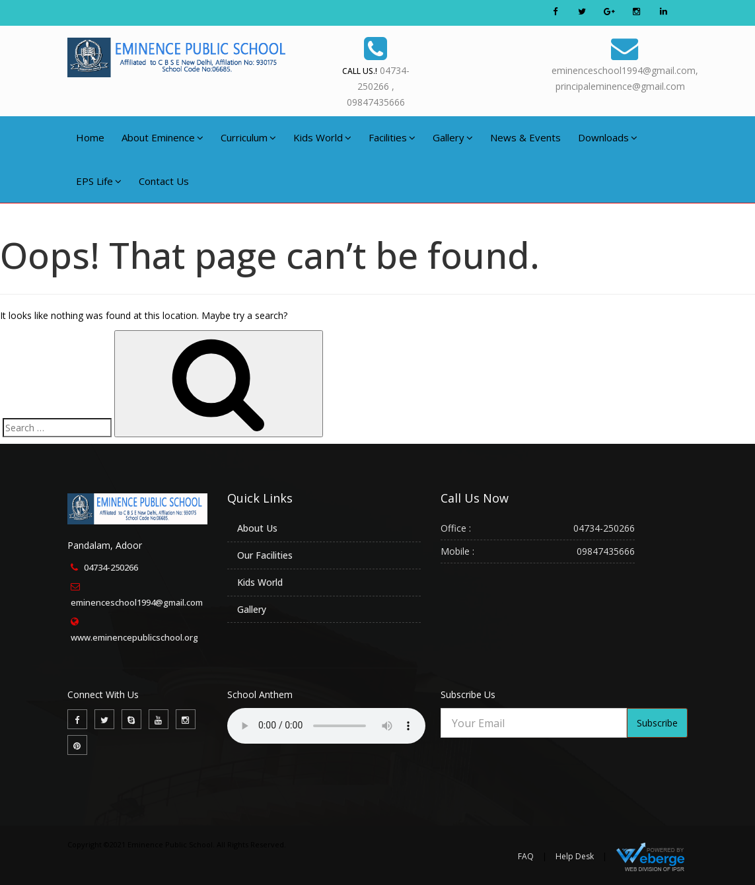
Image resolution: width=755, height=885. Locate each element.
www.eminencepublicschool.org (134, 637)
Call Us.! (359, 71)
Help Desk (575, 856)
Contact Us (164, 181)
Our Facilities (265, 555)
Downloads (607, 137)
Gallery (453, 137)
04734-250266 (111, 567)
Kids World (322, 137)
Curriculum (248, 137)
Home (90, 137)
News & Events (525, 137)
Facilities (392, 137)
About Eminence (162, 137)
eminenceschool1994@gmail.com (137, 602)
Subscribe (657, 723)
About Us (257, 528)
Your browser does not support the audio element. (326, 726)
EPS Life (99, 181)
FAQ (526, 856)
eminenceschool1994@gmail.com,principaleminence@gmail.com (625, 62)
